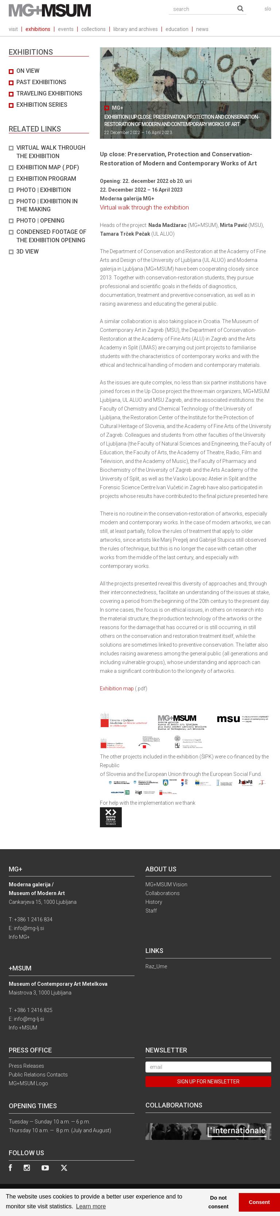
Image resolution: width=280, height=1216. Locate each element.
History (153, 902)
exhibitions (38, 29)
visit (13, 29)
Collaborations (162, 893)
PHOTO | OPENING (40, 220)
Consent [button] (259, 1202)
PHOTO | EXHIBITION (43, 190)
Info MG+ (19, 937)
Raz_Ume (156, 966)
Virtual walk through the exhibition (50, 152)
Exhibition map (117, 688)
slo (268, 9)
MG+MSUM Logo (28, 1083)
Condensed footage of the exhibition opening (51, 236)
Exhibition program (46, 178)
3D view (27, 251)
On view (27, 70)
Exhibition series (41, 104)
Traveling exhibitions (49, 93)
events (66, 29)
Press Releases (26, 1066)
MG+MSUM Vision (166, 884)
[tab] (49, 162)
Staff (151, 911)
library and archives (135, 29)
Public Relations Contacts (38, 1075)
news (202, 29)
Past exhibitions (41, 82)
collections (93, 29)
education (177, 29)
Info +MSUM (23, 1028)
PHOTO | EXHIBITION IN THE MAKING (47, 205)
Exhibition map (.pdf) (47, 167)
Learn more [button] (91, 1206)
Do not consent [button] (219, 1202)
